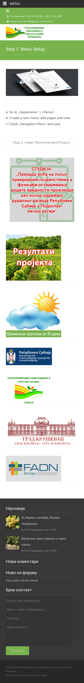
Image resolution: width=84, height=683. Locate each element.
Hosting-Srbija (39, 675)
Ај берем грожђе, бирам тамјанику (40, 520)
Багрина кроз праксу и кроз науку (43, 541)
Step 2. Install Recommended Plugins (39, 142)
